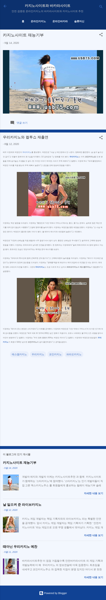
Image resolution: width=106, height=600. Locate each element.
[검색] (101, 7)
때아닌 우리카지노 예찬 (20, 546)
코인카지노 (55, 354)
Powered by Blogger (53, 593)
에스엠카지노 (19, 354)
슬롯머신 (79, 21)
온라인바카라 (60, 21)
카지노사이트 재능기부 (23, 35)
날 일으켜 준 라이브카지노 (22, 504)
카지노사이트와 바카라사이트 (47, 6)
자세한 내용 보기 (93, 493)
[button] (101, 35)
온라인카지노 (38, 21)
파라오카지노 (74, 354)
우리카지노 (26, 152)
